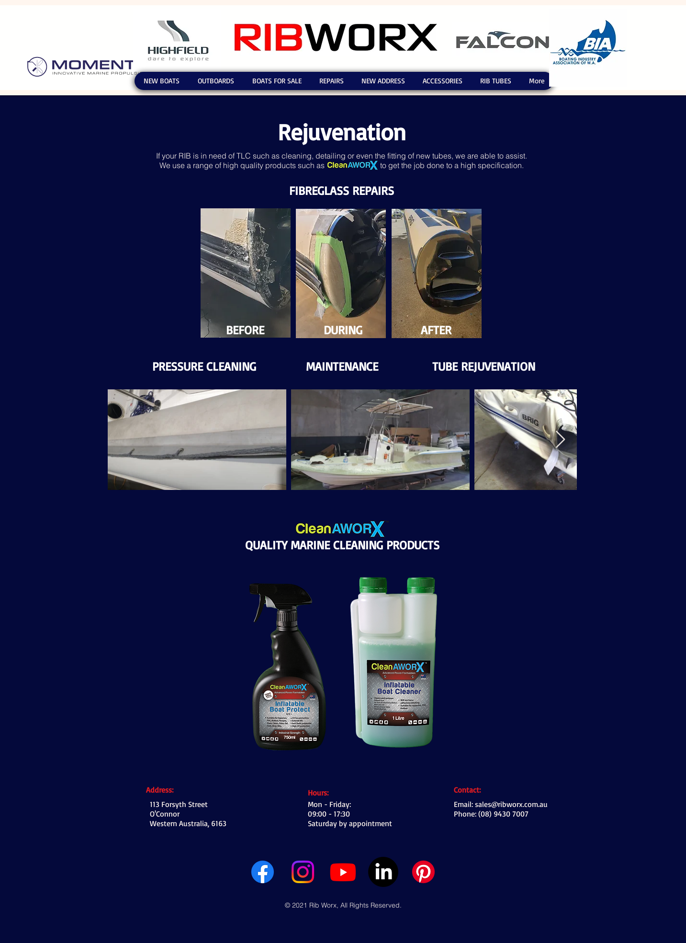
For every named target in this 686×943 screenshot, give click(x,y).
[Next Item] (560, 440)
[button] (161, 81)
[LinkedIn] (383, 872)
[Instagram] (303, 872)
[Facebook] (262, 872)
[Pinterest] (423, 872)
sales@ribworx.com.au (511, 804)
